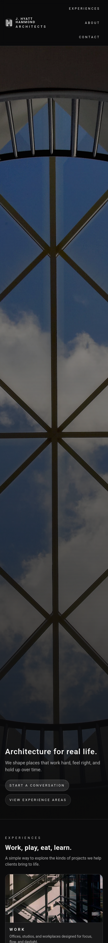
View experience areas (38, 800)
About (92, 23)
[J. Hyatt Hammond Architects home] (26, 22)
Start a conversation (37, 785)
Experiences (84, 8)
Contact (89, 37)
